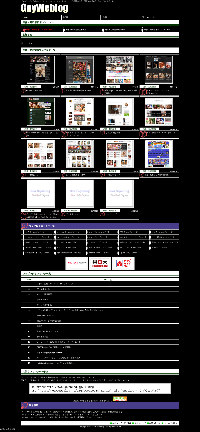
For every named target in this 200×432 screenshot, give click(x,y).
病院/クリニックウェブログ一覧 (132, 242)
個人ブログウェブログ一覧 (130, 247)
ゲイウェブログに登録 (121, 424)
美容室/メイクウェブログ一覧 (36, 242)
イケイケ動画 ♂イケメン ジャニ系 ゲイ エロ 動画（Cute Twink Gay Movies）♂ (70, 310)
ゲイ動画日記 (32, 175)
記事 (65, 17)
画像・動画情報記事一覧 (76, 29)
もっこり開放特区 (112, 133)
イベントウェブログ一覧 (66, 247)
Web (26, 17)
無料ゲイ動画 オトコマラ (76, 175)
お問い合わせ (154, 424)
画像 (105, 17)
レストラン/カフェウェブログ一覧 (133, 237)
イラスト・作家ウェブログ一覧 (101, 247)
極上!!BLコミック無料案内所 (157, 175)
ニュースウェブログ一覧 (98, 242)
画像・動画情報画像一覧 (115, 29)
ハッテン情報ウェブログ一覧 (68, 237)
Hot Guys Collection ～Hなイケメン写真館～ (55, 363)
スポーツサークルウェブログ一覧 (38, 247)
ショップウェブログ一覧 (98, 237)
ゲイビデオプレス (112, 175)
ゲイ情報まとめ (72, 214)
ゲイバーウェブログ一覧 (34, 232)
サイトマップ (140, 424)
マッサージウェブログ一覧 (162, 232)
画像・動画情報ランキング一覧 (157, 29)
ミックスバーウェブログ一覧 (68, 232)
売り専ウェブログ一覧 (129, 232)
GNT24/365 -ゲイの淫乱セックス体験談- (54, 347)
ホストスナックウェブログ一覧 (37, 237)
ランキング (148, 17)
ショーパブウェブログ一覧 (99, 232)
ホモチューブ (111, 214)
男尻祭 (39, 326)
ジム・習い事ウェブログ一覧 (163, 237)
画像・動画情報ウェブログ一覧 (39, 29)
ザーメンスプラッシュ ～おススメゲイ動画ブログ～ (59, 358)
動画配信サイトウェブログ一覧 (37, 253)
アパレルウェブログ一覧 (66, 242)
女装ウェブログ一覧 (159, 247)
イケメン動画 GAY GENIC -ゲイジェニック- (55, 284)
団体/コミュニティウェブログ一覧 (165, 242)
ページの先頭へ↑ (171, 424)
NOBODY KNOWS (34, 90)
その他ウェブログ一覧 (129, 253)
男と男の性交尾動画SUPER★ (78, 90)
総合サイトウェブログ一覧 (99, 253)
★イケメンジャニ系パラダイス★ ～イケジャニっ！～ (59, 342)
